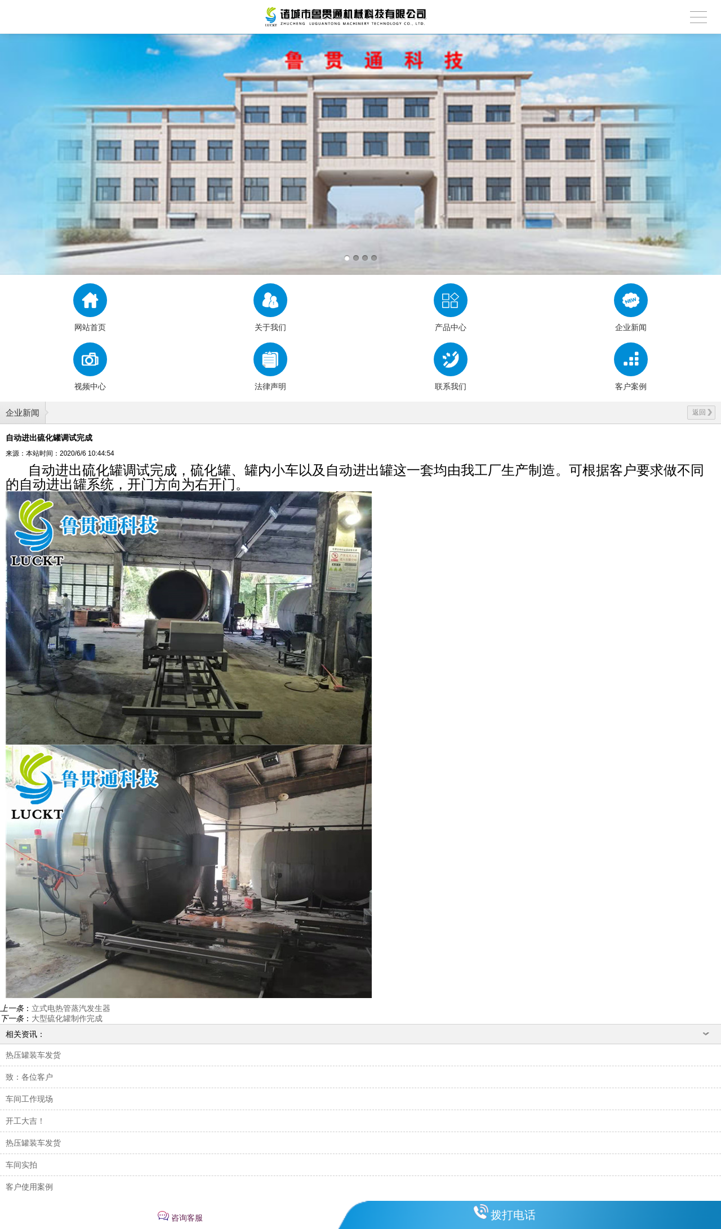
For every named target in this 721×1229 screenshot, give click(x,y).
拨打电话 (513, 1215)
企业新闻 (22, 412)
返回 (702, 412)
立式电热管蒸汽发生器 (71, 1008)
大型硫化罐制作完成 (67, 1018)
